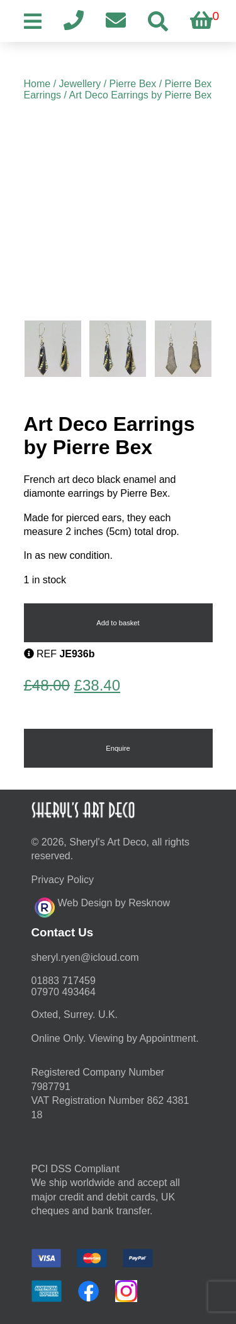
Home (37, 83)
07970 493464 (63, 992)
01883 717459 (63, 980)
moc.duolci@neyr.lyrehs (85, 957)
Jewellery (80, 83)
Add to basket (117, 623)
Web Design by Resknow (102, 906)
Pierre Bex (133, 83)
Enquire (118, 748)
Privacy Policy (62, 879)
